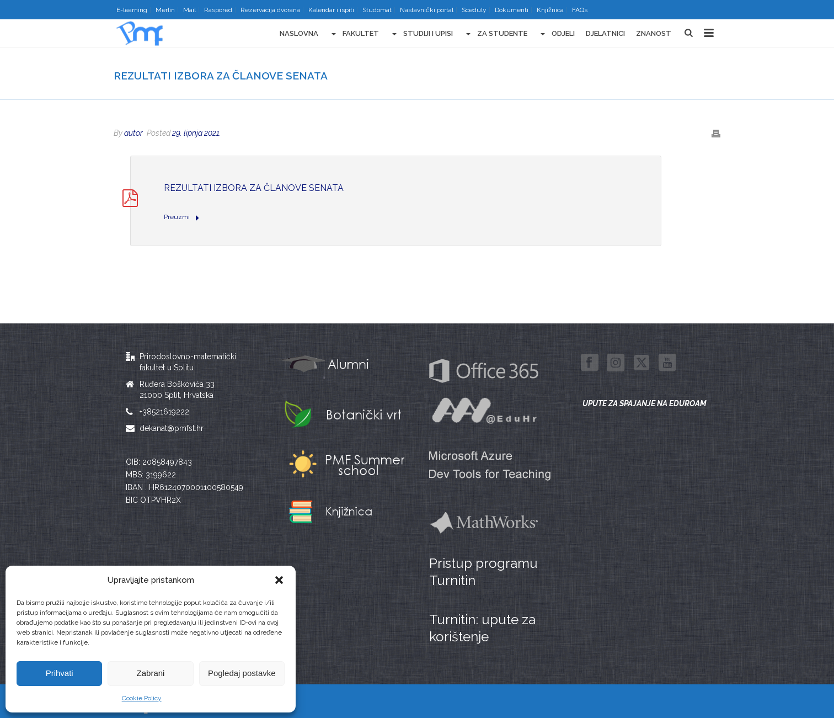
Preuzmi (181, 217)
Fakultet (354, 34)
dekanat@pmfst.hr (172, 428)
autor (133, 133)
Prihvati (59, 673)
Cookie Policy (142, 698)
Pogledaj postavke (242, 673)
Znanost (653, 33)
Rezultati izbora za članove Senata (254, 188)
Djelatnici (605, 33)
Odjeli (556, 34)
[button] (279, 580)
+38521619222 (164, 411)
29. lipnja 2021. (196, 133)
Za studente (495, 34)
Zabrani (151, 673)
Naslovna (299, 33)
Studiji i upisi (421, 34)
